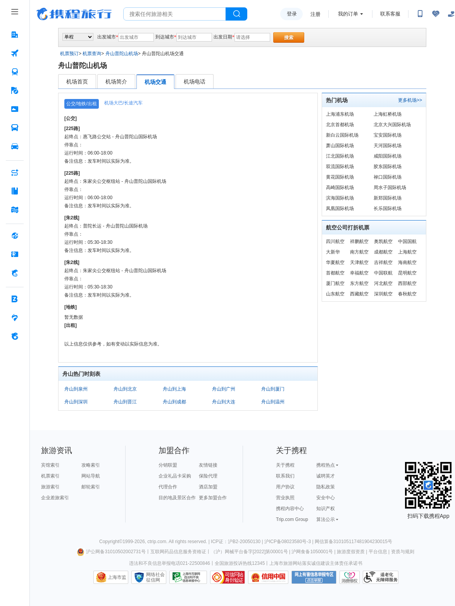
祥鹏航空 (359, 241)
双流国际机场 (340, 166)
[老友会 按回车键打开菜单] (15, 317)
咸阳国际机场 (388, 156)
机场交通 (155, 82)
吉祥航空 (383, 262)
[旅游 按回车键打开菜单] (15, 90)
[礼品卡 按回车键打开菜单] (15, 254)
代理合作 (168, 487)
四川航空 (335, 241)
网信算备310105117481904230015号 (353, 541)
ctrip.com (156, 541)
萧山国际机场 (340, 145)
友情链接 (208, 465)
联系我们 (285, 476)
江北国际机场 (340, 156)
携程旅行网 (74, 14)
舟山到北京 (125, 389)
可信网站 (227, 577)
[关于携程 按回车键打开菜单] (15, 336)
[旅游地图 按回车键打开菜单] (15, 209)
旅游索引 (50, 487)
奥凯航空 (383, 241)
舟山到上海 (174, 389)
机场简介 (116, 81)
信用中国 (268, 577)
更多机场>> (410, 100)
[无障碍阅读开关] (435, 14)
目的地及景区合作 (177, 497)
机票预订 (69, 53)
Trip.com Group (292, 519)
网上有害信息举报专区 (313, 577)
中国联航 (383, 273)
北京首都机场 (340, 124)
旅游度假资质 (351, 551)
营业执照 (285, 497)
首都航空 (335, 273)
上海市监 (117, 577)
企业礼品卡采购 (175, 476)
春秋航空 (407, 294)
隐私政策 (325, 487)
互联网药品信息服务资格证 (178, 551)
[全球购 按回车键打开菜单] (15, 235)
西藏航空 (359, 294)
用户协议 (285, 487)
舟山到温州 (272, 402)
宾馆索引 (50, 465)
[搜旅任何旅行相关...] (175, 13)
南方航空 (359, 252)
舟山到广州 (223, 389)
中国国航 (407, 241)
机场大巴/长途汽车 (123, 103)
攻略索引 (90, 465)
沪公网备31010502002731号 (111, 551)
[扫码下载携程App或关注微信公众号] (420, 14)
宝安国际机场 (388, 135)
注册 (315, 14)
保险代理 (208, 476)
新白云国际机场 (342, 135)
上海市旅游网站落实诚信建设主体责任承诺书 (315, 563)
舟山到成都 (174, 402)
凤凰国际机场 (340, 208)
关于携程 (285, 465)
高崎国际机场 (340, 187)
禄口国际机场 (388, 177)
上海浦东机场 (340, 114)
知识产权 (325, 508)
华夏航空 (335, 262)
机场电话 (194, 81)
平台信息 (378, 551)
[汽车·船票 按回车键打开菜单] (15, 128)
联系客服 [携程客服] (390, 13)
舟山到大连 (223, 402)
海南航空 (407, 262)
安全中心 (325, 497)
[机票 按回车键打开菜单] (15, 53)
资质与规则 (402, 551)
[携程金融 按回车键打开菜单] (15, 273)
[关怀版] (451, 14)
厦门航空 (335, 283)
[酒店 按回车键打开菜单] (15, 34)
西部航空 (407, 283)
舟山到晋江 (125, 402)
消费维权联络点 (350, 577)
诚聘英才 (325, 476)
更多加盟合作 (213, 497)
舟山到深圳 (76, 402)
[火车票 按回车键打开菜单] (15, 72)
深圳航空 (383, 294)
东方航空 (359, 283)
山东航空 (335, 294)
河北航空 (383, 283)
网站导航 (90, 476)
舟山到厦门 (272, 389)
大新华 (333, 252)
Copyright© (110, 541)
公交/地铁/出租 (81, 103)
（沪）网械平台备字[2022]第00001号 (249, 551)
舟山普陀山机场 (121, 53)
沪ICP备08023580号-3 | (289, 541)
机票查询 (92, 53)
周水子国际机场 (390, 187)
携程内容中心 (290, 508)
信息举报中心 (188, 577)
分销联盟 (168, 465)
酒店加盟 (208, 487)
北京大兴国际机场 (392, 124)
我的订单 (348, 13)
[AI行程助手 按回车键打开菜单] (15, 172)
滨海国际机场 (340, 198)
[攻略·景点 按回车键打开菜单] (15, 191)
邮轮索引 (90, 487)
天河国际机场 (388, 145)
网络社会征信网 (155, 577)
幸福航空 (359, 273)
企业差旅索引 (55, 497)
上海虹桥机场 (388, 114)
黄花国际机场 (340, 177)
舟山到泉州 (76, 389)
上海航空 (407, 252)
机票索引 (50, 476)
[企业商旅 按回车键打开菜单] (15, 299)
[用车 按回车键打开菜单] (15, 146)
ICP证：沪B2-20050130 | (237, 541)
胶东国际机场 (388, 166)
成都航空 (383, 252)
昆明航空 (407, 273)
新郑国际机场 (388, 198)
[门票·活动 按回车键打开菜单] (15, 109)
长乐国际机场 (388, 208)
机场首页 (77, 81)
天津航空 (359, 262)
